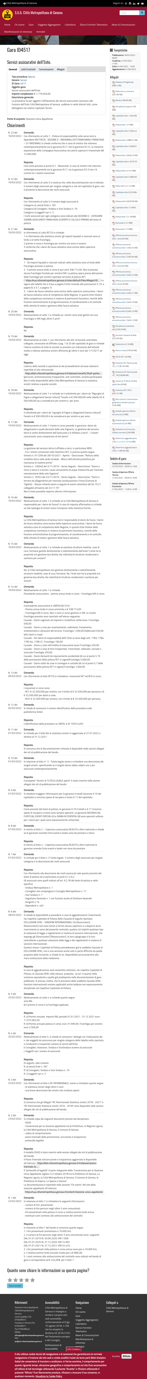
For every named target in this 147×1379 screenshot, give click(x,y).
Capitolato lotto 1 (122, 115)
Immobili (40, 31)
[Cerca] (142, 12)
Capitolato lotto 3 (122, 146)
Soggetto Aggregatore (49, 24)
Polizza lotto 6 (121, 201)
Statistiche (120, 344)
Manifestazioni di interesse (18, 31)
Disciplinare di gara (123, 106)
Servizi (23, 80)
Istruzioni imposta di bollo (125, 335)
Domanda (119, 222)
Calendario (70, 24)
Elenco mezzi (120, 350)
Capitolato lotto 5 (122, 176)
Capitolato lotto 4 (122, 161)
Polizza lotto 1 (121, 124)
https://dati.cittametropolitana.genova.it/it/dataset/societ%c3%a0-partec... (63, 373)
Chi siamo (19, 24)
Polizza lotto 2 (121, 140)
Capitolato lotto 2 (122, 130)
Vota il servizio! (15, 1285)
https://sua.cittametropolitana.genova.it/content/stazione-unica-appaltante (64, 1192)
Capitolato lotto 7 (122, 207)
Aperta (31, 76)
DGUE (117, 356)
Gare (31, 24)
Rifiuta (126, 1358)
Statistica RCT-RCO (123, 390)
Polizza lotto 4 (121, 170)
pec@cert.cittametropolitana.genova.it (28, 1341)
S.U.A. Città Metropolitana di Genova (39, 13)
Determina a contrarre (124, 91)
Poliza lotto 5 (120, 186)
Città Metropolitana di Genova (20, 3)
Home (7, 24)
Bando (118, 100)
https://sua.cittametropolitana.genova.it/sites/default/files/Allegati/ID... (62, 280)
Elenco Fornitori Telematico (94, 24)
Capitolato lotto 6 (122, 192)
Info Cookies (73, 1351)
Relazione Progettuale (124, 82)
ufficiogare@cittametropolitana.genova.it (29, 1335)
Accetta (116, 1358)
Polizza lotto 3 (121, 155)
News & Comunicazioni (123, 24)
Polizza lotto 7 (121, 216)
